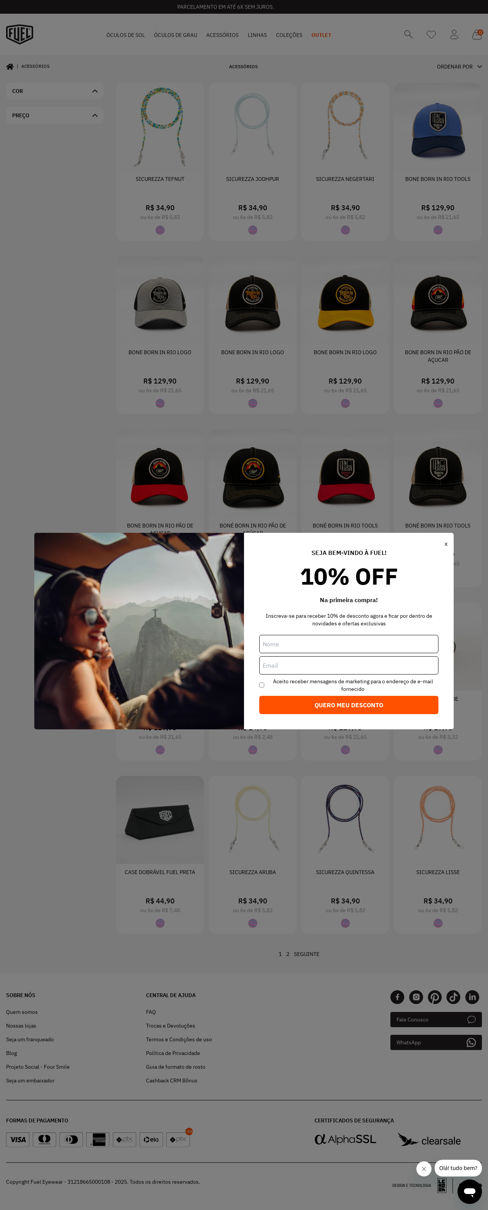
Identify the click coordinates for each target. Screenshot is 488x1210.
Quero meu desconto (349, 705)
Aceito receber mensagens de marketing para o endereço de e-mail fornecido (353, 685)
